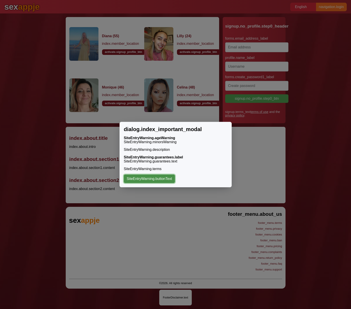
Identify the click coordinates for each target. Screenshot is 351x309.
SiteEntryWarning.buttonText (149, 179)
